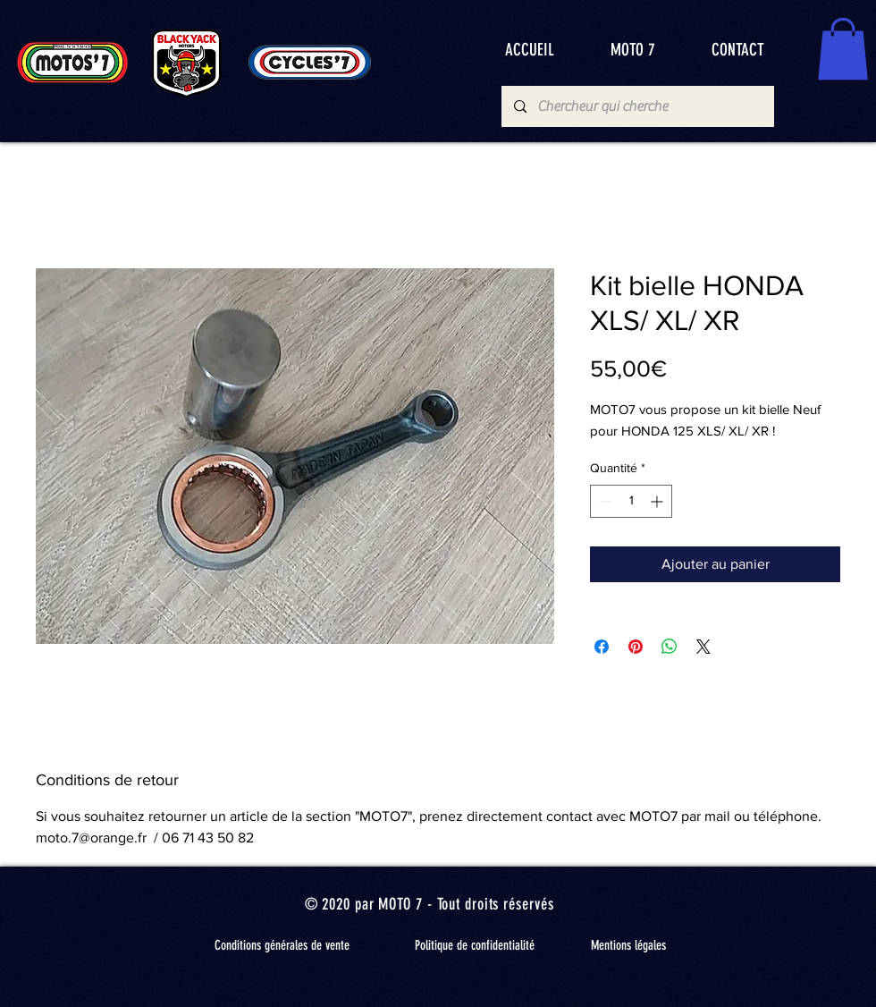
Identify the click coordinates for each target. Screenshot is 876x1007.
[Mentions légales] (628, 946)
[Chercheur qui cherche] (637, 106)
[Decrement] (604, 501)
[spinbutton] (631, 501)
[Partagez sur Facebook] (601, 646)
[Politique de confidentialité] (475, 946)
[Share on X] (703, 646)
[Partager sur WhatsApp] (669, 646)
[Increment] (658, 501)
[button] (843, 49)
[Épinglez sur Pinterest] (635, 646)
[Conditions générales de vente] (281, 946)
